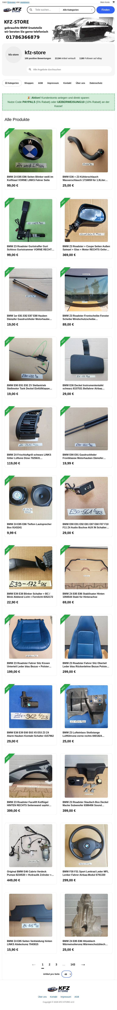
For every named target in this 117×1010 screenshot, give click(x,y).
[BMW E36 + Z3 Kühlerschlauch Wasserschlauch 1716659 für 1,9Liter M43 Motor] (86, 151)
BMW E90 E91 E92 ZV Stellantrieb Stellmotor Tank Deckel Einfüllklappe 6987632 (28, 387)
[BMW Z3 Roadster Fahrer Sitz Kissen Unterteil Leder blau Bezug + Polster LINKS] (31, 637)
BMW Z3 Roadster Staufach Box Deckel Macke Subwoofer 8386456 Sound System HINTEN (85, 803)
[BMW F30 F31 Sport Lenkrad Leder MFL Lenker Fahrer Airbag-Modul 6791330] (86, 845)
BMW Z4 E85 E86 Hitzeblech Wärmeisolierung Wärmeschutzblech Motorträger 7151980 (84, 942)
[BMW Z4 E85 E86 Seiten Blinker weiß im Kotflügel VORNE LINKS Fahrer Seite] (31, 151)
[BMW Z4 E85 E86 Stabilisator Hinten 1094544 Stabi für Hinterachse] (86, 568)
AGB (40, 83)
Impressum (53, 83)
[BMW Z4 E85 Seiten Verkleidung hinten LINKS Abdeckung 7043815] (31, 915)
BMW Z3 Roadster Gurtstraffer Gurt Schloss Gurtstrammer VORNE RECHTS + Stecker (30, 248)
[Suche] (46, 9)
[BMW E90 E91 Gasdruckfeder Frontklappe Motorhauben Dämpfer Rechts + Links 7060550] (86, 429)
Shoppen (29, 83)
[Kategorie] (78, 9)
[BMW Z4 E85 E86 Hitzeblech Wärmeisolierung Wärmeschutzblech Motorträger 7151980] (86, 915)
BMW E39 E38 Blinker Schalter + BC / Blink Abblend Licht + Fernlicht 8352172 (30, 595)
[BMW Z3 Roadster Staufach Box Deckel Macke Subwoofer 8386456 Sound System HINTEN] (86, 776)
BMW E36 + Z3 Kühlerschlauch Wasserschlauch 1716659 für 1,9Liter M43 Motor (84, 178)
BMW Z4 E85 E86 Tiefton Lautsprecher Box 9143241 (29, 525)
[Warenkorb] (114, 2)
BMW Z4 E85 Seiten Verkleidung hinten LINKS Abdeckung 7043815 (29, 942)
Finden (106, 9)
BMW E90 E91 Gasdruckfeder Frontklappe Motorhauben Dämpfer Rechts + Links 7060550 (83, 456)
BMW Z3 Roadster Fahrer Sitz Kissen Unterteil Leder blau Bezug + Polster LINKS (28, 664)
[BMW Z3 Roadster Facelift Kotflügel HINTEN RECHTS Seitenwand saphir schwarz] (31, 776)
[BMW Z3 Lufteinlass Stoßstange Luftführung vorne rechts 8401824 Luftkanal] (86, 706)
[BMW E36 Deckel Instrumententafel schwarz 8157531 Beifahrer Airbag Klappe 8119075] (86, 359)
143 (73, 964)
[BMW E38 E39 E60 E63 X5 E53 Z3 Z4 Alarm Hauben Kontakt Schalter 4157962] (31, 706)
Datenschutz (96, 83)
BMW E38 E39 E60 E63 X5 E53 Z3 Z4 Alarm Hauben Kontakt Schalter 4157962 (30, 734)
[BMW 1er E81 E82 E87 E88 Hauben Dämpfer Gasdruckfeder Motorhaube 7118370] (31, 290)
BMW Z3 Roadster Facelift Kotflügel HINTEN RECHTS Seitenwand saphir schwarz (28, 803)
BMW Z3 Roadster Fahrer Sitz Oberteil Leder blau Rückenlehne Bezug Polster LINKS (85, 664)
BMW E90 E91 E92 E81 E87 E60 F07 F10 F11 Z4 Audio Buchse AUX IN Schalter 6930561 (86, 525)
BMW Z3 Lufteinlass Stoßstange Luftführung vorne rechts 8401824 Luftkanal (82, 734)
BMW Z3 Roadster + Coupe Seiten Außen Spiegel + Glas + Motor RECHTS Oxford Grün (86, 248)
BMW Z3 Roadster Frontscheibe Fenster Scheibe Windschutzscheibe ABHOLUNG (86, 317)
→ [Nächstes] (83, 964)
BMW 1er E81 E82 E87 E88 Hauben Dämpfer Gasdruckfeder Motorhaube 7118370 (28, 317)
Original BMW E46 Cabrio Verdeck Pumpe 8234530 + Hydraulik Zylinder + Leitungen (29, 873)
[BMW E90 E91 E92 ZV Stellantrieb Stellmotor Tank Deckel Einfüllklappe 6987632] (31, 359)
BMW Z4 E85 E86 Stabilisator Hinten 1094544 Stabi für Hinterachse (84, 595)
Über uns (80, 83)
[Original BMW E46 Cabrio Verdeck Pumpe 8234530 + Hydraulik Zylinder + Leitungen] (31, 845)
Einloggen (11, 2)
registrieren (24, 2)
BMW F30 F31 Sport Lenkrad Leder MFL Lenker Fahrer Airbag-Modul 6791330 (86, 873)
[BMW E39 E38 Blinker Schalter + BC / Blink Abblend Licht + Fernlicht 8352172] (31, 568)
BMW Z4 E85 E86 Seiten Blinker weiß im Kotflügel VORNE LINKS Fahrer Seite (30, 178)
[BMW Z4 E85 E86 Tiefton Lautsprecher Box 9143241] (31, 498)
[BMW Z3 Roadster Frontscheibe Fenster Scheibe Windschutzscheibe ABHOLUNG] (86, 290)
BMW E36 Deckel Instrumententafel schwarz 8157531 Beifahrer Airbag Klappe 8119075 (83, 387)
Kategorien (12, 83)
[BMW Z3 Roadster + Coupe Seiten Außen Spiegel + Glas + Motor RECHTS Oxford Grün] (86, 220)
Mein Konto (105, 2)
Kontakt (67, 83)
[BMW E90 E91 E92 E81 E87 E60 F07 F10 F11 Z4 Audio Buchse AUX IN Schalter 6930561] (86, 498)
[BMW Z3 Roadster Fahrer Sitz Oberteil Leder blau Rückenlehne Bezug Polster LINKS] (86, 637)
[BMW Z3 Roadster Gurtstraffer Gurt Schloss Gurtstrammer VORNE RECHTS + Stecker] (31, 220)
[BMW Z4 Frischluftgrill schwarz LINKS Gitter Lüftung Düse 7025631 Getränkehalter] (31, 429)
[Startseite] (58, 989)
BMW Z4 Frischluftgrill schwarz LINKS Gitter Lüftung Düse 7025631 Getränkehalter (29, 456)
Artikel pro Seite (51, 974)
